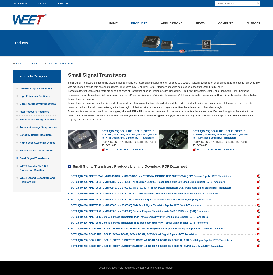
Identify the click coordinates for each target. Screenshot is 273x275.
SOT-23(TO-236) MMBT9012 (258, 199)
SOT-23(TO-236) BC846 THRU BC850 (258, 234)
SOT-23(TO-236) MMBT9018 (258, 182)
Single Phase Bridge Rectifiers (38, 119)
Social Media (20, 3)
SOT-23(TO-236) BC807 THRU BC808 (217, 149)
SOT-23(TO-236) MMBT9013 (258, 194)
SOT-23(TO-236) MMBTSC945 (258, 176)
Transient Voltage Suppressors (38, 127)
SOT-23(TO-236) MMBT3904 (258, 223)
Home (113, 23)
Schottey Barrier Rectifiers (36, 135)
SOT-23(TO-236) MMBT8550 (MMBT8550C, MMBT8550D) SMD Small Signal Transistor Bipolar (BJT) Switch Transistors (136, 205)
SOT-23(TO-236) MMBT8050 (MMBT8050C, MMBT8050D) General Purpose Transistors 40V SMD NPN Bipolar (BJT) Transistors (140, 211)
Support (253, 23)
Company (225, 23)
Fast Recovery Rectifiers (34, 111)
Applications (171, 23)
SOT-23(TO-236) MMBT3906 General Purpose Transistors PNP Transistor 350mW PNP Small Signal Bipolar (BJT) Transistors (139, 217)
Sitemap (41, 3)
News (200, 23)
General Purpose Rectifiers (36, 88)
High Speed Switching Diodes (37, 142)
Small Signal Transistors (60, 63)
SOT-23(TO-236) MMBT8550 (258, 205)
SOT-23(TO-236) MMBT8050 (258, 211)
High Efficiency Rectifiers (35, 96)
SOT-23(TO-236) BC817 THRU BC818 (126, 149)
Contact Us (62, 3)
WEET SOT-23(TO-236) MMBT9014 (258, 188)
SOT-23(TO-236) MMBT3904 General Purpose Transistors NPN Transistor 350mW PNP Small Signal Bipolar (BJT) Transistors (139, 222)
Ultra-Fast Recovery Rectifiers (38, 103)
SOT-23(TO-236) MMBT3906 (258, 217)
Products (139, 23)
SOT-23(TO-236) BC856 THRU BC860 (258, 229)
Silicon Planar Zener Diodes (36, 150)
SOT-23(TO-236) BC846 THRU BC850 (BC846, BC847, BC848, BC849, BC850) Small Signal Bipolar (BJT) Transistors (134, 234)
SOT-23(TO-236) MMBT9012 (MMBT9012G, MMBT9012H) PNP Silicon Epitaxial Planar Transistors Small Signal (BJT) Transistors (141, 199)
